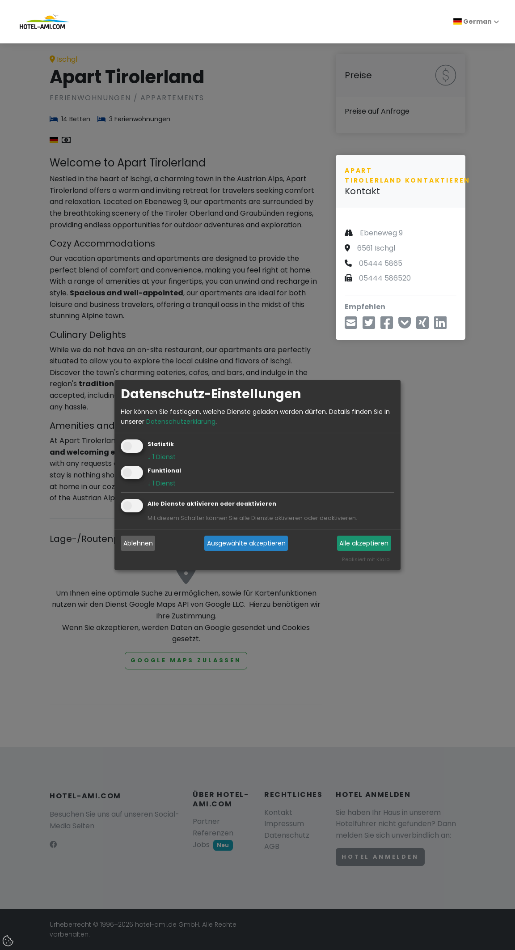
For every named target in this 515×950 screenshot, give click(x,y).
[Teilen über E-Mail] (351, 325)
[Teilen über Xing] (422, 325)
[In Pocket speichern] (404, 325)
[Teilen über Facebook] (386, 325)
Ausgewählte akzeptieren (246, 543)
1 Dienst (162, 457)
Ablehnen (138, 543)
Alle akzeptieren (363, 543)
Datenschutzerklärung (180, 421)
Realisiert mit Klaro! (366, 559)
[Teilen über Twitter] (369, 325)
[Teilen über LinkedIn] (440, 325)
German (472, 21)
